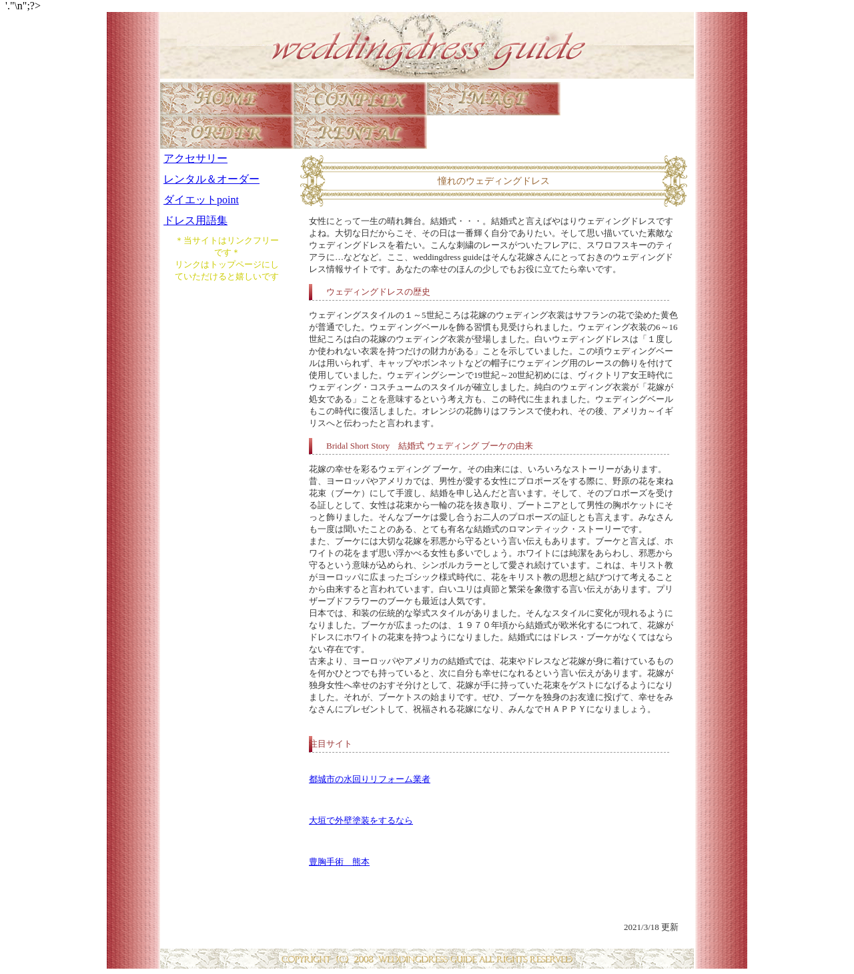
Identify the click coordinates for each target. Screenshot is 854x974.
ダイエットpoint (201, 199)
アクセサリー (195, 158)
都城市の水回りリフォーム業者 (369, 779)
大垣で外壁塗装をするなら (361, 820)
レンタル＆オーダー (211, 179)
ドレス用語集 (195, 220)
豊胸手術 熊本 (339, 862)
